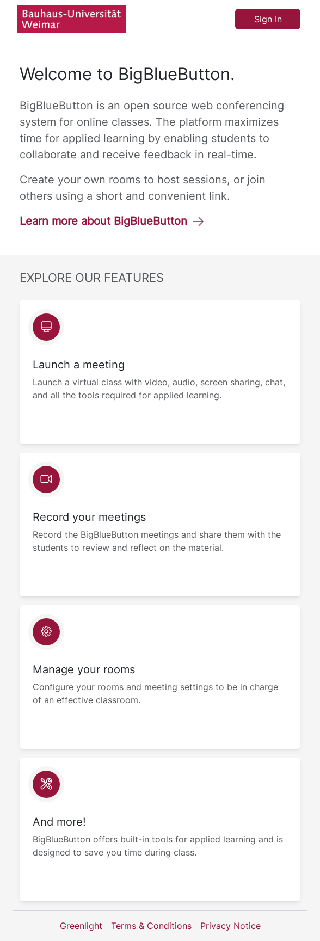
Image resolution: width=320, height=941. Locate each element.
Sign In (268, 19)
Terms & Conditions (151, 925)
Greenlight (81, 925)
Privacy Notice (230, 925)
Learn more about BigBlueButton (112, 220)
